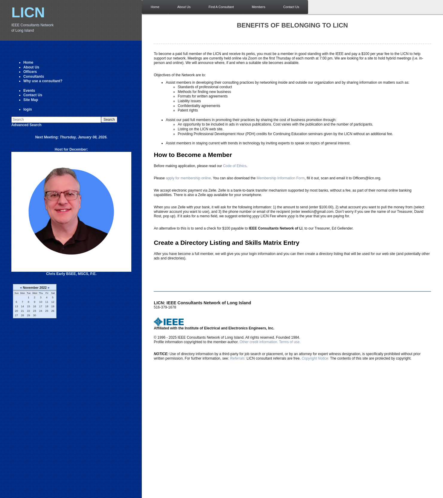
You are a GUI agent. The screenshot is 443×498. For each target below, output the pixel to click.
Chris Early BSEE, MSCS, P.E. (71, 274)
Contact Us (32, 95)
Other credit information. (259, 342)
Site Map (30, 100)
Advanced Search (26, 125)
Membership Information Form (281, 178)
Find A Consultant (221, 7)
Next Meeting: (71, 137)
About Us (31, 67)
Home (28, 62)
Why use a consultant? (43, 81)
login (27, 109)
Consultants (33, 76)
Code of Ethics (234, 166)
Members (258, 7)
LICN (28, 12)
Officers (30, 72)
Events (29, 90)
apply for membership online (188, 178)
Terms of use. (290, 342)
